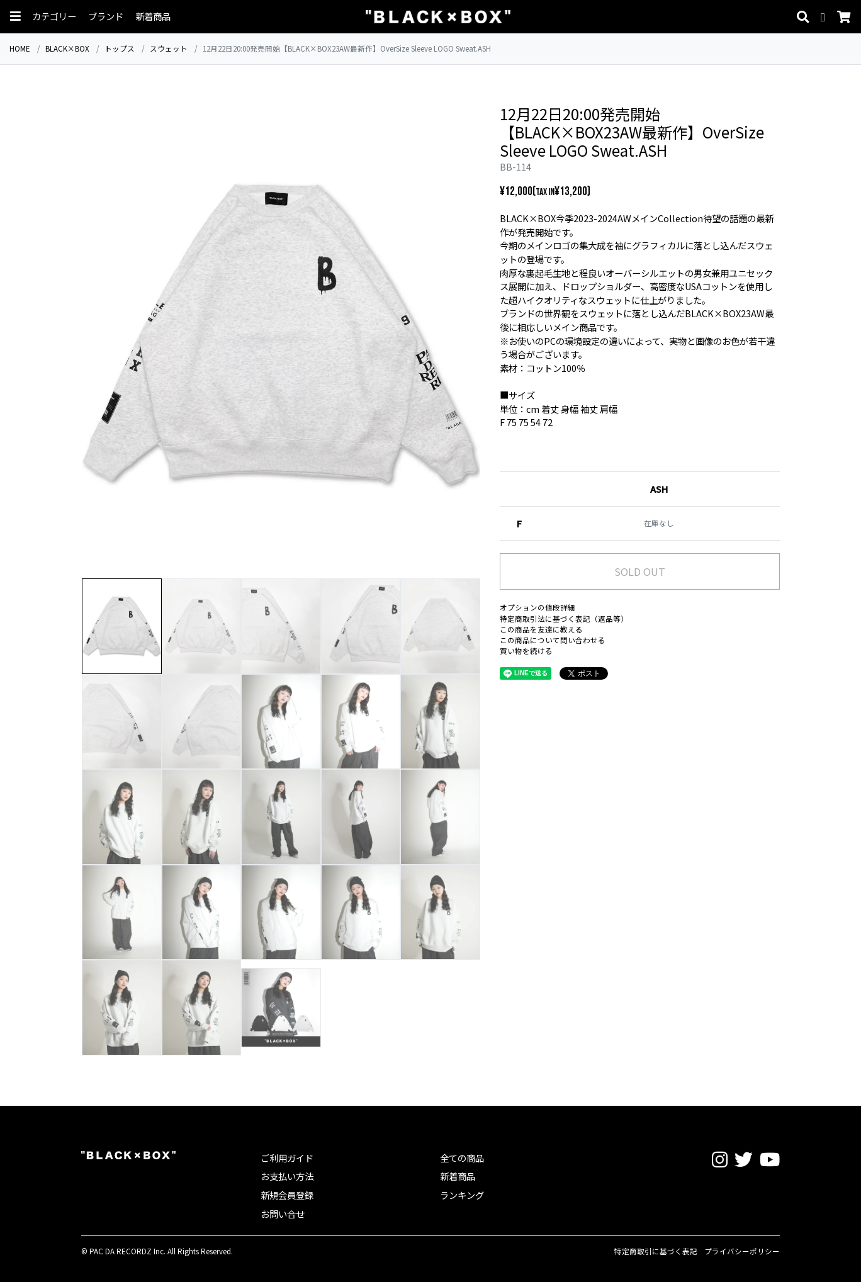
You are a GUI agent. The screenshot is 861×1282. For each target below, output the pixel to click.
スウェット (169, 48)
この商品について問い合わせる (552, 640)
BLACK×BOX (67, 48)
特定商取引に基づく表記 (655, 1251)
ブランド (105, 16)
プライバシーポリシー (742, 1251)
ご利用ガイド (287, 1157)
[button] (15, 16)
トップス (119, 48)
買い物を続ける (526, 651)
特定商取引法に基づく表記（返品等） (564, 619)
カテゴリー (54, 16)
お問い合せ (283, 1213)
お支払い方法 (287, 1176)
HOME (19, 48)
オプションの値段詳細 (537, 607)
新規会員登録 (287, 1194)
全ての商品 (462, 1157)
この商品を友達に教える (541, 629)
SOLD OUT (639, 571)
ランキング (462, 1194)
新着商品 (153, 16)
